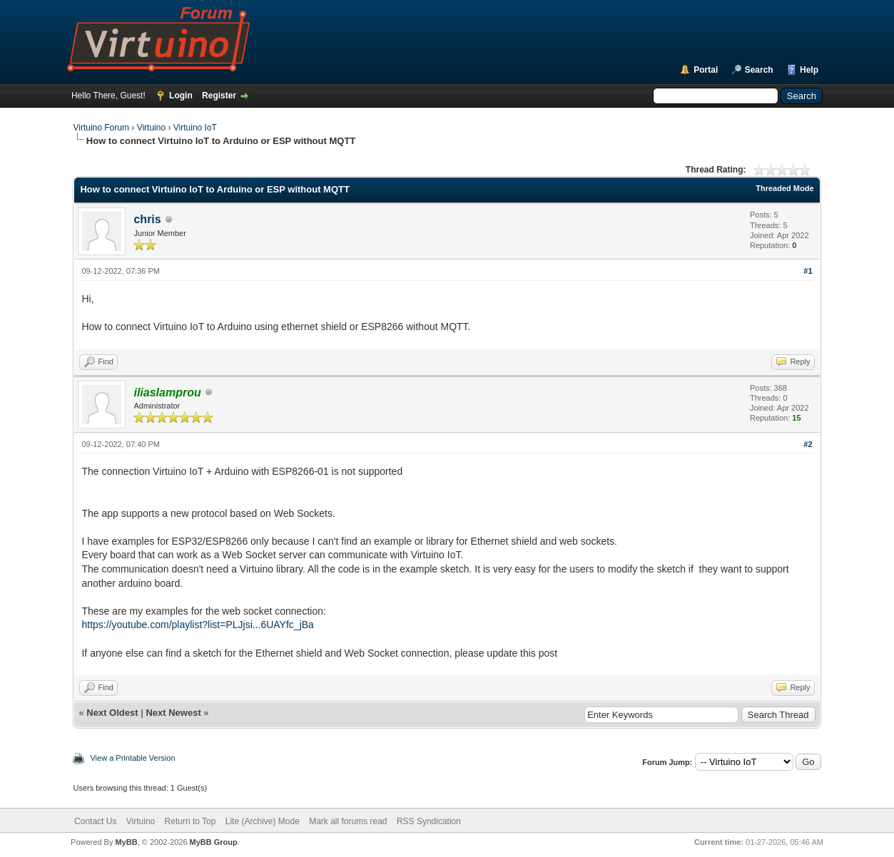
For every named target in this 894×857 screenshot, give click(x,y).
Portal (706, 70)
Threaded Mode (784, 188)
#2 (807, 444)
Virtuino (151, 128)
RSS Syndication (429, 821)
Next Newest (173, 712)
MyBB (126, 842)
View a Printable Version (132, 758)
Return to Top (190, 821)
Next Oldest (112, 712)
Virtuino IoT (195, 128)
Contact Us (95, 821)
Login (181, 96)
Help (809, 70)
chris (147, 219)
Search (759, 70)
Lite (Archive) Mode (262, 821)
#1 (807, 271)
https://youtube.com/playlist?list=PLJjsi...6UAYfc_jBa (197, 624)
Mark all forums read (348, 821)
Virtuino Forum (100, 128)
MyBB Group (214, 842)
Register (219, 96)
